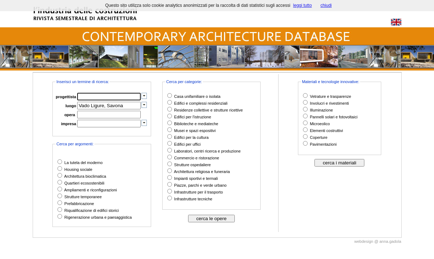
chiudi (326, 5)
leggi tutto (302, 5)
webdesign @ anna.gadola (377, 241)
